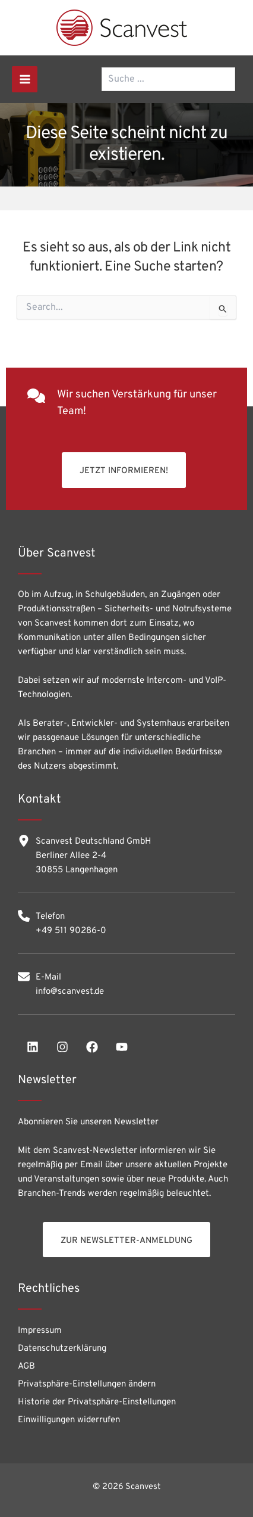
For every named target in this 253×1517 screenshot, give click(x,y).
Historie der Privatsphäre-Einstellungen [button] (97, 1402)
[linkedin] (33, 1047)
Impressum (40, 1330)
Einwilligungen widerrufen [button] (69, 1420)
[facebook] (92, 1047)
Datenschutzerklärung (62, 1348)
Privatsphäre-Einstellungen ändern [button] (87, 1384)
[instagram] (62, 1047)
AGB (26, 1366)
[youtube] (122, 1047)
